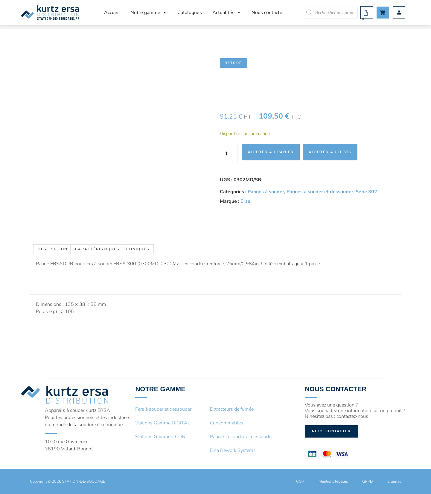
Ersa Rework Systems (233, 450)
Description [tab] (53, 249)
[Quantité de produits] (228, 153)
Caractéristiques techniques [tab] (112, 249)
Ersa (245, 201)
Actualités (226, 13)
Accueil (112, 12)
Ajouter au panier (271, 152)
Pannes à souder (266, 191)
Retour (233, 63)
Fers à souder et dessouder (163, 409)
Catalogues (189, 12)
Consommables (226, 423)
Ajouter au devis (330, 152)
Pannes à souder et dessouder (320, 191)
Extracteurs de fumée (232, 409)
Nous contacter (268, 12)
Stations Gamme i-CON (160, 436)
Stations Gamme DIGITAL (162, 423)
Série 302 (366, 191)
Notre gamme (148, 13)
